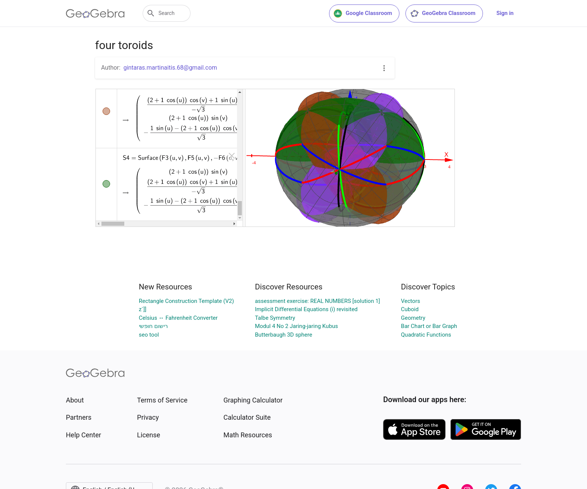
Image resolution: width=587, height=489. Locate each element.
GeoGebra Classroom (442, 13)
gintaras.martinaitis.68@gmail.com (170, 67)
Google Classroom (363, 13)
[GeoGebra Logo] (95, 13)
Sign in (505, 13)
